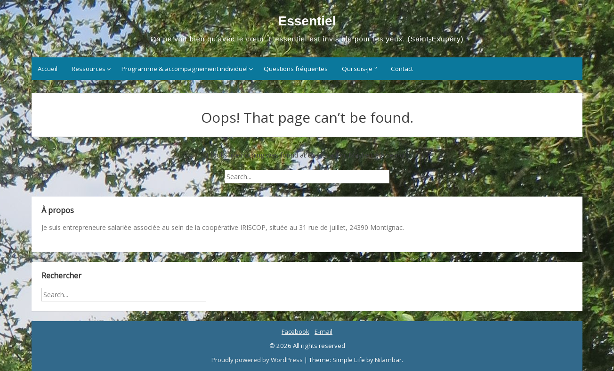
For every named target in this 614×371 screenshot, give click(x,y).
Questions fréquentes (296, 68)
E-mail (323, 331)
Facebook (295, 331)
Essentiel (307, 21)
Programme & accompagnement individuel (184, 68)
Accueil (47, 68)
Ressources (88, 68)
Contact (402, 68)
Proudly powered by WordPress (257, 359)
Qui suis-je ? (359, 68)
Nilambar (388, 359)
